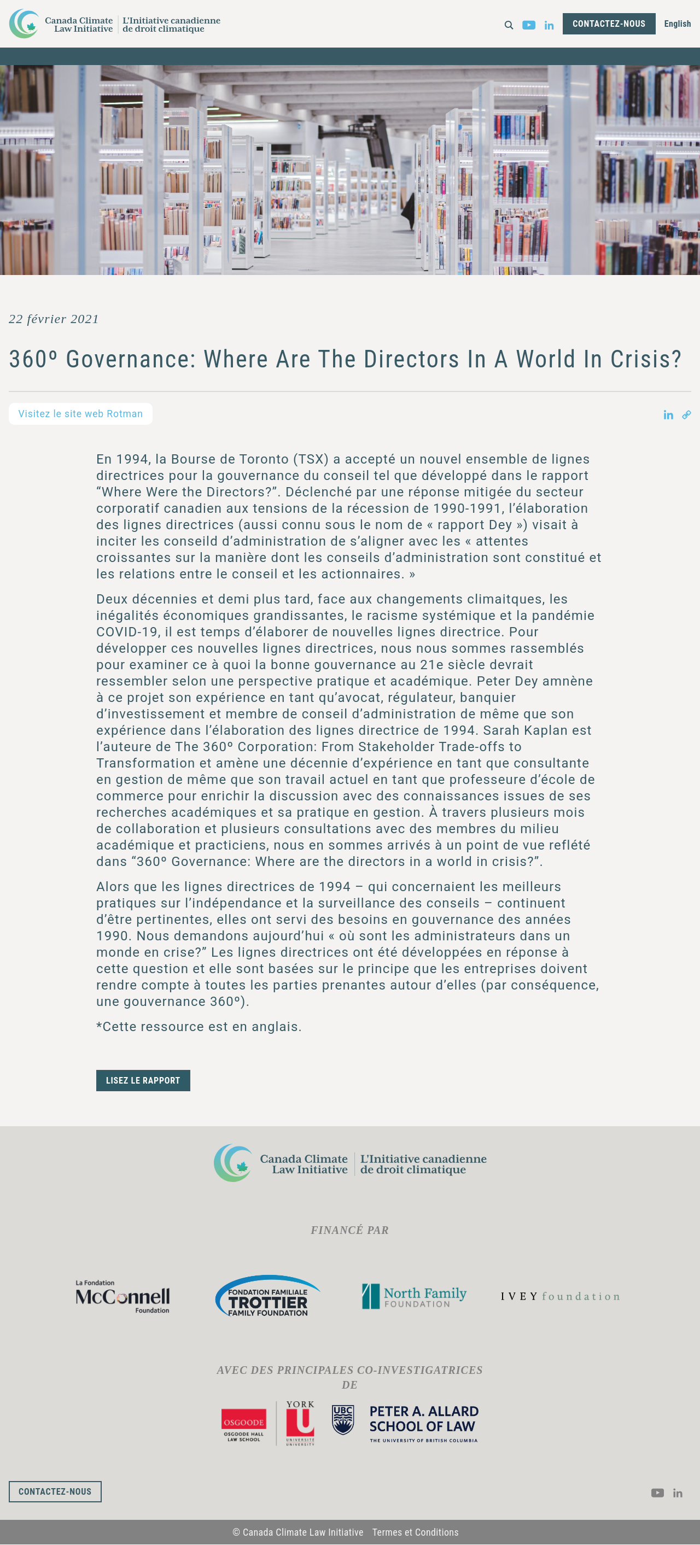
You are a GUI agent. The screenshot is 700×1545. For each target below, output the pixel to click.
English (677, 24)
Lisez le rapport (143, 1080)
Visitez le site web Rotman (83, 413)
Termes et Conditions (415, 1532)
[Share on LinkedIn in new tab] (668, 414)
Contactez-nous (609, 24)
